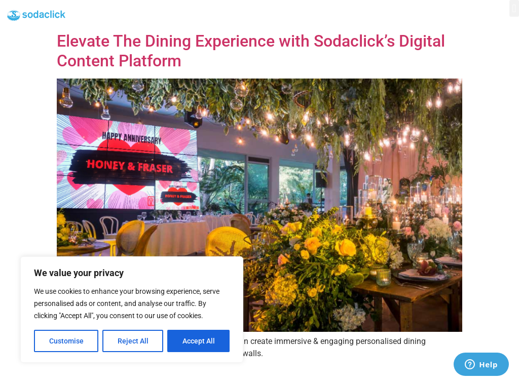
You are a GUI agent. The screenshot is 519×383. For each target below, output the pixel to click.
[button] (514, 8)
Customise (66, 341)
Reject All (133, 341)
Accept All (198, 341)
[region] (131, 309)
